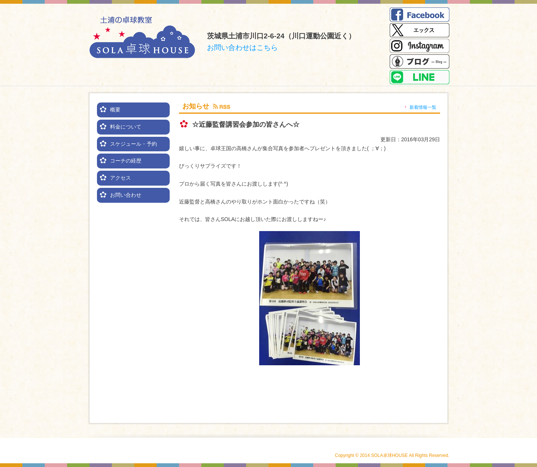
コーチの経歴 (125, 161)
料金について (125, 127)
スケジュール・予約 (133, 144)
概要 (115, 110)
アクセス (120, 178)
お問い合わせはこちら (242, 47)
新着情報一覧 (422, 107)
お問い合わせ (125, 195)
